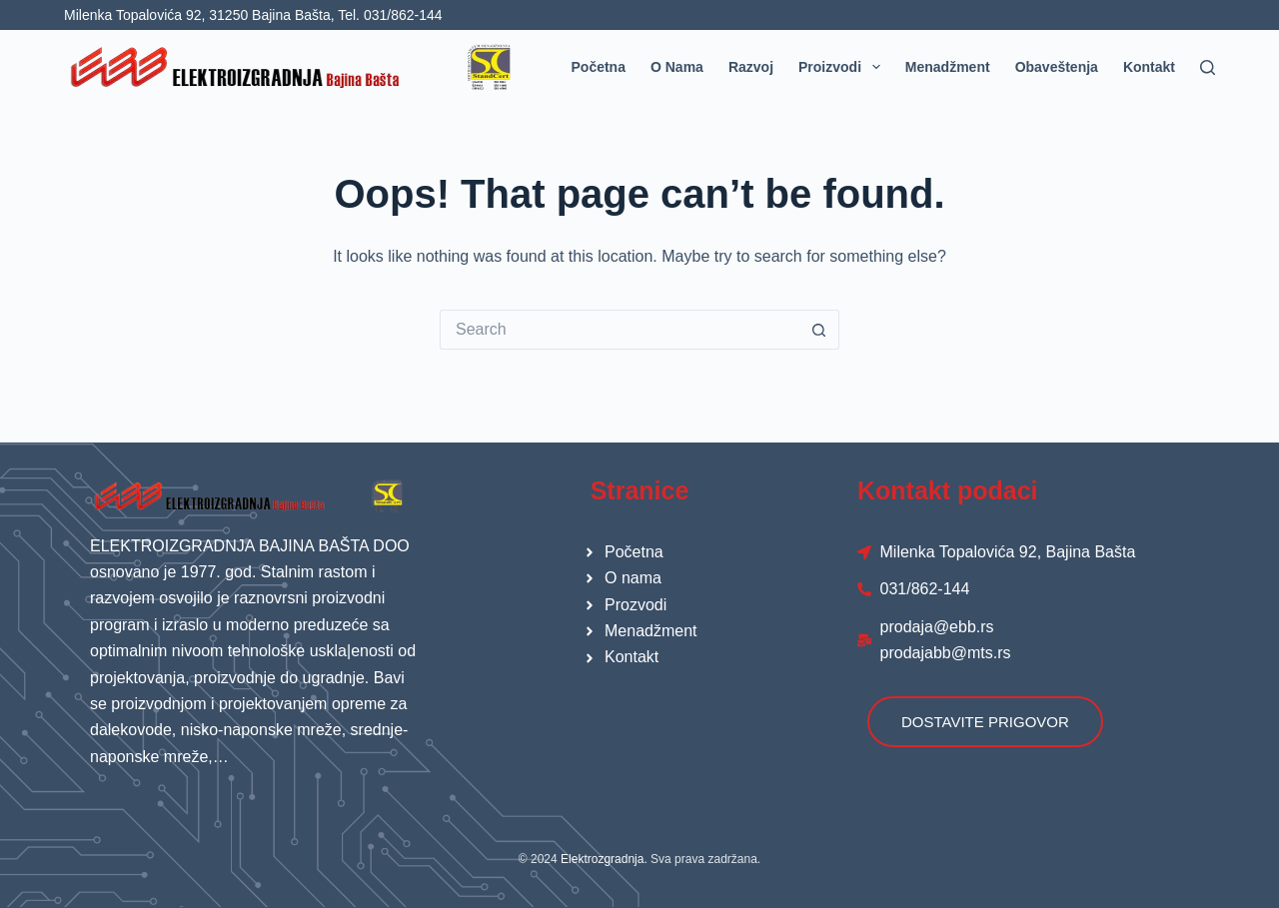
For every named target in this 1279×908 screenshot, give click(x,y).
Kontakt (1149, 67)
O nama (676, 67)
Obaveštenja (1056, 67)
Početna (599, 67)
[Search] (1207, 67)
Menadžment (947, 67)
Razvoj (750, 67)
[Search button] (819, 330)
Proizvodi (843, 67)
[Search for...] (619, 330)
